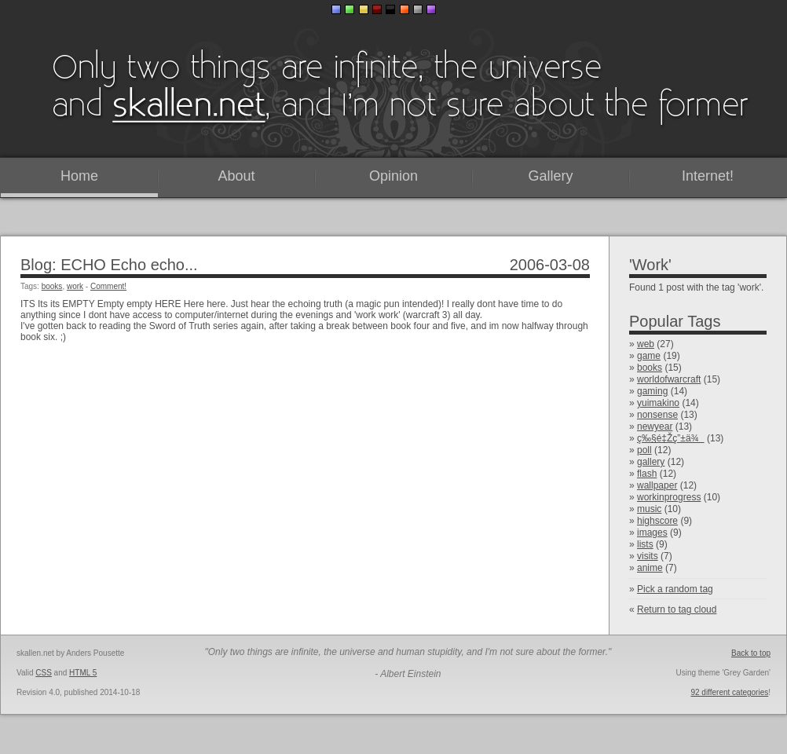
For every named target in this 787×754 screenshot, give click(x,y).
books (649, 367)
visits (647, 556)
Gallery (550, 176)
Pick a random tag (675, 589)
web (645, 344)
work (75, 286)
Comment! (108, 286)
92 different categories (729, 692)
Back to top (751, 653)
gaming (652, 391)
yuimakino (658, 402)
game (649, 355)
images (652, 532)
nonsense (657, 414)
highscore (657, 520)
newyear (654, 426)
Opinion (393, 176)
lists (645, 544)
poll (644, 450)
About (236, 176)
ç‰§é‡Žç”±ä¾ (671, 438)
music (649, 508)
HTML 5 (83, 672)
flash (647, 473)
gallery (650, 461)
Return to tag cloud (676, 609)
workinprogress (669, 497)
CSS (43, 672)
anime (650, 567)
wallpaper (657, 485)
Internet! (708, 176)
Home (79, 176)
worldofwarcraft (669, 379)
